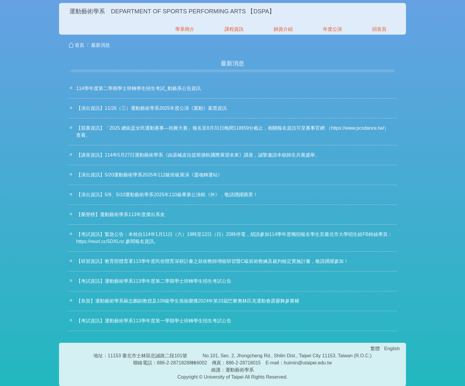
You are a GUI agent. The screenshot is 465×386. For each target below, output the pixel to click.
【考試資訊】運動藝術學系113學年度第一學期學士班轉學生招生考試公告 (153, 320)
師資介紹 (283, 29)
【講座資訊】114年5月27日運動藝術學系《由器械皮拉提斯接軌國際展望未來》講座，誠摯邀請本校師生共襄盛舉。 (198, 154)
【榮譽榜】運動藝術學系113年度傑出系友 (120, 214)
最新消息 (100, 45)
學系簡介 (184, 29)
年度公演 (332, 29)
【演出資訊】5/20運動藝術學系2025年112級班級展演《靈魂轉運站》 (149, 174)
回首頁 (379, 29)
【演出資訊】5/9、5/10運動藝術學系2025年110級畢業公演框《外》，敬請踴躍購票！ (167, 194)
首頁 (79, 45)
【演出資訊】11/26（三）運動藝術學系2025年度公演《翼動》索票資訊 (151, 108)
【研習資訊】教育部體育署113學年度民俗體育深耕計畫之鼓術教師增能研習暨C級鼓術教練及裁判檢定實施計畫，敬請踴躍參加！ (212, 261)
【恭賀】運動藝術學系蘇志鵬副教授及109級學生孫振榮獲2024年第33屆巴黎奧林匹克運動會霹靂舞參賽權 (187, 300)
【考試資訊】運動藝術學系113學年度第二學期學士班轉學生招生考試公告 (153, 281)
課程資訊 (233, 29)
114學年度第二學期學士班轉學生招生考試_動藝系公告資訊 (138, 88)
